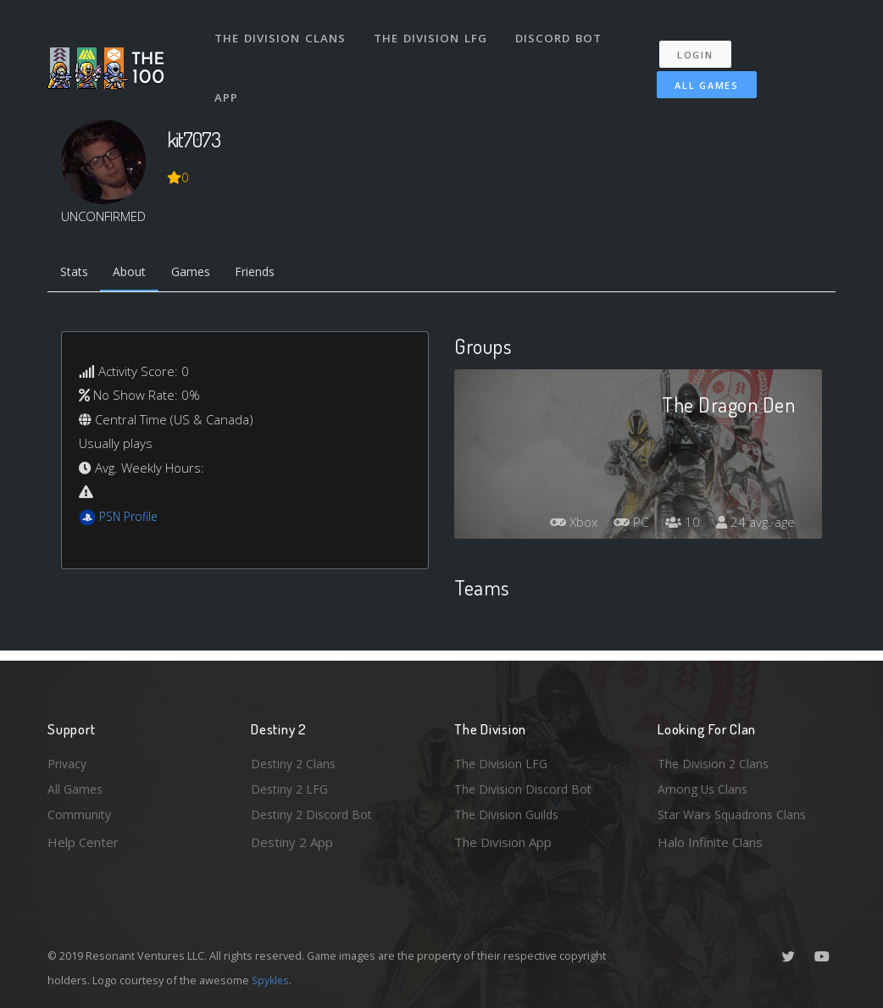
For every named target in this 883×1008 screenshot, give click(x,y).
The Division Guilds (509, 814)
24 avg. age (754, 524)
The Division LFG (433, 32)
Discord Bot (562, 32)
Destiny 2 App (292, 842)
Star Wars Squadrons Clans (736, 814)
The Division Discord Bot (526, 786)
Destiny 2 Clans (296, 758)
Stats (76, 273)
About (136, 273)
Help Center (83, 842)
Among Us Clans (705, 786)
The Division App (503, 842)
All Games (695, 73)
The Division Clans (282, 32)
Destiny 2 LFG (292, 786)
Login (702, 42)
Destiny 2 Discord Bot (315, 814)
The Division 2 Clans (716, 758)
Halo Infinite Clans (710, 842)
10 (678, 524)
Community (80, 814)
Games (201, 273)
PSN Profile (131, 519)
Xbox (563, 524)
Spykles (272, 980)
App (229, 79)
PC (624, 524)
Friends (270, 273)
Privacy (68, 758)
